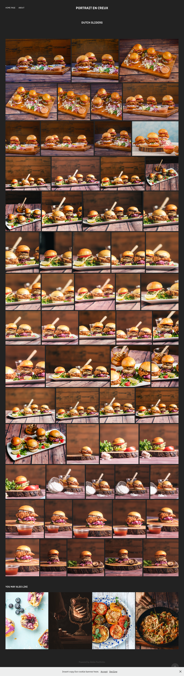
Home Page (10, 7)
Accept (104, 671)
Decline (113, 671)
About (21, 7)
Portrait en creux (92, 7)
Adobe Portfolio (97, 662)
